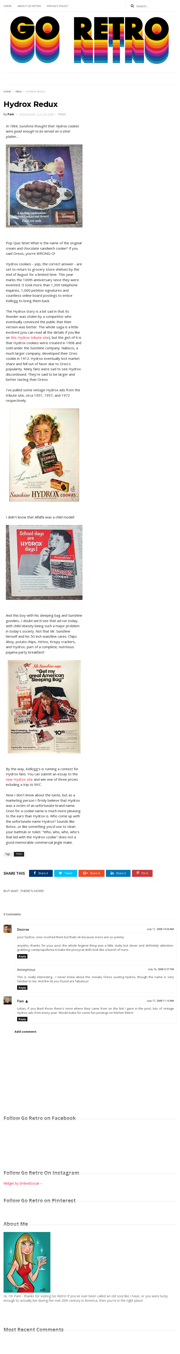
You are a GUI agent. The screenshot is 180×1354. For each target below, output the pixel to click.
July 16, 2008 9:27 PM (161, 969)
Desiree (23, 929)
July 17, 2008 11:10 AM (160, 1000)
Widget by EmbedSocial (23, 1183)
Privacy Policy (57, 6)
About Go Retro (29, 6)
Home (7, 6)
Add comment (26, 1031)
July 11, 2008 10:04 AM (160, 929)
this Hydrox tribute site (30, 337)
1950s (18, 91)
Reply (22, 956)
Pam (20, 1001)
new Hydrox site (19, 779)
